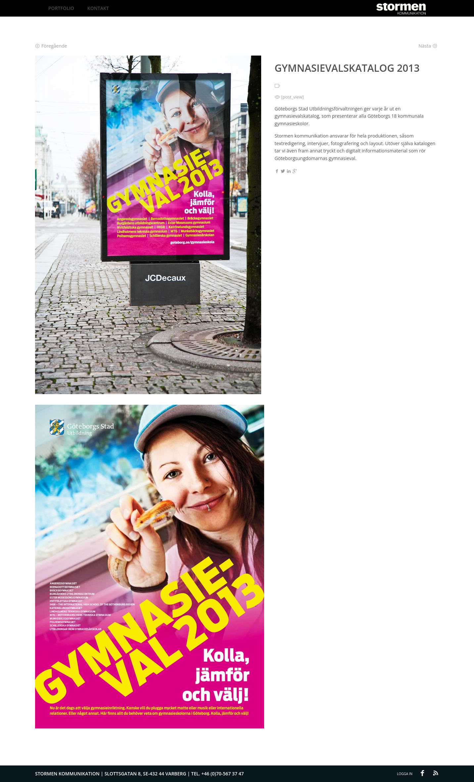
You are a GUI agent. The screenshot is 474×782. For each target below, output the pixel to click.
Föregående (51, 46)
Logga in (404, 773)
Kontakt (98, 8)
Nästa (427, 46)
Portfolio (61, 8)
